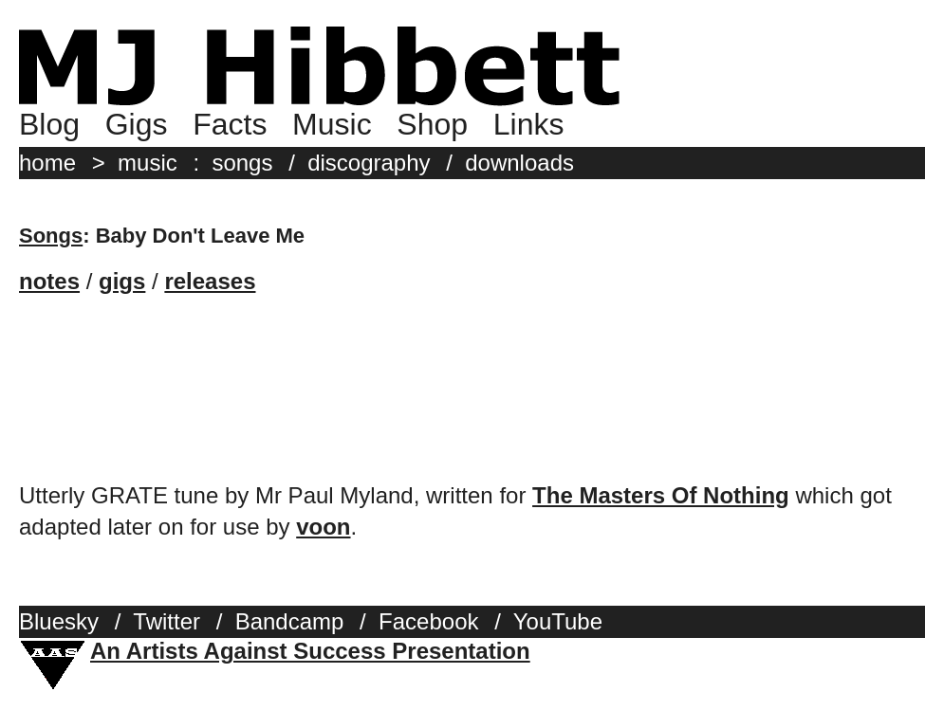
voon (323, 526)
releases (209, 281)
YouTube (557, 621)
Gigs (136, 124)
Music (332, 124)
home (47, 162)
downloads (519, 162)
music (147, 162)
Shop (432, 124)
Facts (230, 124)
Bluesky (59, 621)
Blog (49, 124)
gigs (122, 281)
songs (242, 162)
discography (368, 162)
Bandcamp (289, 621)
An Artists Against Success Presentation (310, 651)
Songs (51, 235)
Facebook (428, 621)
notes (49, 281)
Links (529, 124)
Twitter (166, 621)
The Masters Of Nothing (660, 495)
